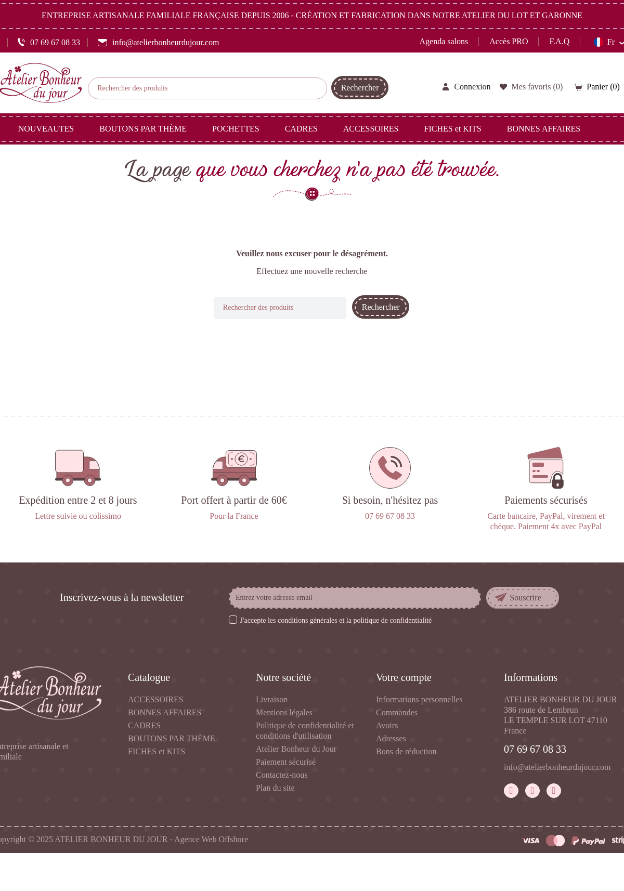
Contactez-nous (282, 774)
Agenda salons (444, 41)
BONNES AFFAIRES (165, 712)
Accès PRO (508, 41)
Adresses (391, 738)
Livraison (272, 699)
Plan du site (275, 787)
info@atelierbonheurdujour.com (557, 767)
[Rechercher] (207, 88)
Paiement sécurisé (286, 761)
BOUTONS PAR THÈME (171, 738)
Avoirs (387, 725)
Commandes (397, 712)
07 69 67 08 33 (535, 749)
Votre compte (404, 677)
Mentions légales (284, 712)
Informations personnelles (419, 699)
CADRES (144, 725)
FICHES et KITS (156, 751)
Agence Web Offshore (211, 839)
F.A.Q (559, 41)
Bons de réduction (406, 751)
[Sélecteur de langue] (609, 42)
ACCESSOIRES (156, 699)
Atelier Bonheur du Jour (296, 748)
